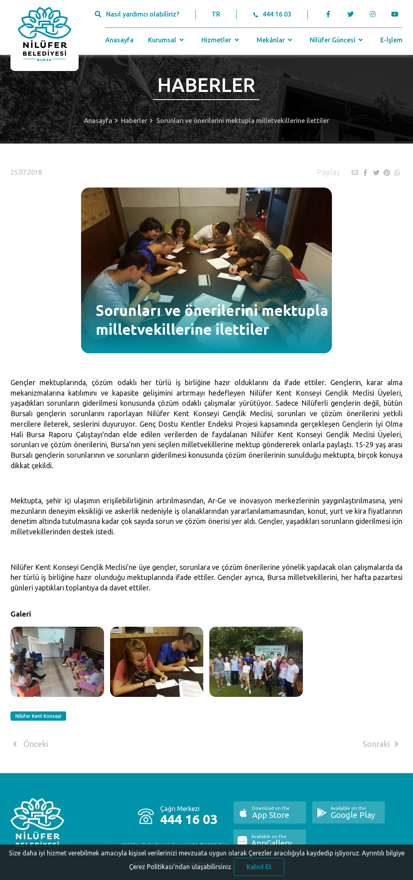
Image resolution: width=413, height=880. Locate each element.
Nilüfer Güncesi (337, 40)
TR (216, 14)
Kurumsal (167, 40)
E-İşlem (391, 40)
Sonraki (382, 744)
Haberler (134, 120)
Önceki (29, 744)
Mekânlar (275, 40)
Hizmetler (220, 40)
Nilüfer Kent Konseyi (38, 716)
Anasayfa (119, 40)
